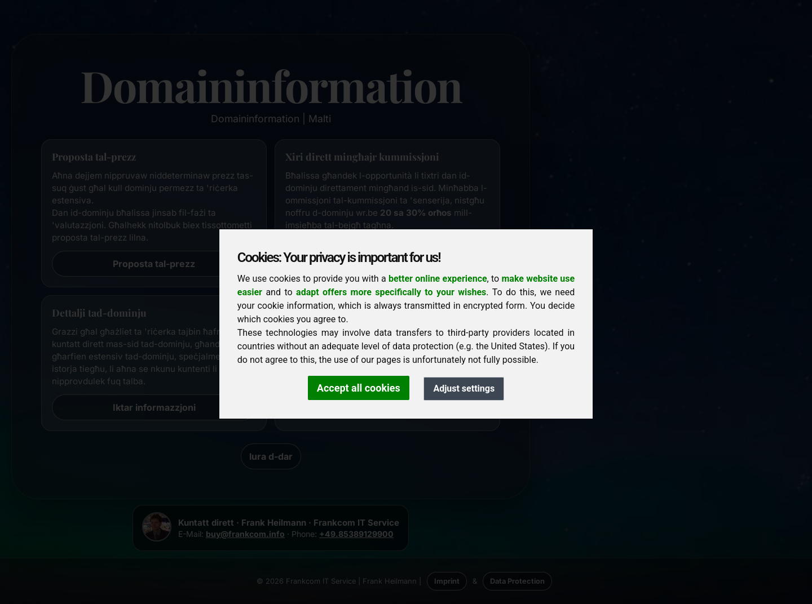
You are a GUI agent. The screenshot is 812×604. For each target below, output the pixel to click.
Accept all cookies (358, 388)
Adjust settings (464, 388)
